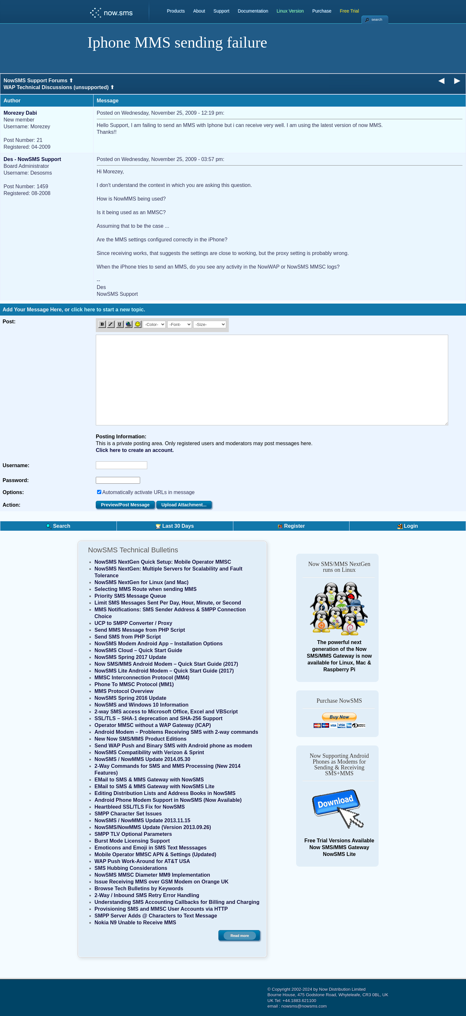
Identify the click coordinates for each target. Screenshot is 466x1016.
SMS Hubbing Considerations (130, 868)
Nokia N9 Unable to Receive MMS (135, 922)
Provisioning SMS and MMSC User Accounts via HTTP (161, 909)
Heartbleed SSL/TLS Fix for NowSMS (139, 807)
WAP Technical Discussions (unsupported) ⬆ (59, 87)
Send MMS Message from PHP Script (139, 630)
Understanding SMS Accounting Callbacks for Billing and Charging (177, 902)
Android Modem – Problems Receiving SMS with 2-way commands (176, 732)
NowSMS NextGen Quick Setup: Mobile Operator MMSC (162, 562)
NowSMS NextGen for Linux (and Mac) (141, 582)
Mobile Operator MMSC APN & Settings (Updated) (155, 854)
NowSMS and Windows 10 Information (141, 705)
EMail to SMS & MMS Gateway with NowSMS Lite (154, 786)
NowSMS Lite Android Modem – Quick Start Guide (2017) (164, 671)
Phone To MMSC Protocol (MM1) (134, 684)
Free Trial (349, 11)
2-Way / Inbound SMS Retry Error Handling (146, 895)
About (199, 11)
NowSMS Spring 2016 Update (130, 698)
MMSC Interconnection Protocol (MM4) (141, 677)
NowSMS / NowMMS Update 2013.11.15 (142, 820)
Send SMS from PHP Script (127, 637)
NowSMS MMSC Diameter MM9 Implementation (152, 875)
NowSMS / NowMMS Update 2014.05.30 (142, 759)
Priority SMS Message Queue (130, 596)
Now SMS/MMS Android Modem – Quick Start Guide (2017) (166, 664)
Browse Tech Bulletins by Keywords (138, 888)
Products (176, 11)
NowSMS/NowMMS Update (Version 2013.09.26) (152, 827)
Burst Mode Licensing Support (132, 841)
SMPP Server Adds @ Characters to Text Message (155, 915)
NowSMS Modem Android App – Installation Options (158, 643)
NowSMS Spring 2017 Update (130, 657)
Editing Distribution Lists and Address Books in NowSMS (165, 793)
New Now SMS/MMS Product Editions (140, 739)
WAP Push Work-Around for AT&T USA (142, 861)
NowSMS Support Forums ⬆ (38, 80)
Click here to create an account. (135, 450)
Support (221, 11)
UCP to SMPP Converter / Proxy (133, 623)
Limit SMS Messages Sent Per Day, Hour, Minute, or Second (167, 603)
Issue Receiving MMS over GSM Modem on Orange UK (161, 881)
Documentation (253, 11)
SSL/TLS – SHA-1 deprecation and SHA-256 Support (158, 718)
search (377, 19)
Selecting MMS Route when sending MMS (145, 589)
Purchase (321, 11)
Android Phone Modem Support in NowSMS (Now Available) (168, 800)
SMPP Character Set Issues (128, 813)
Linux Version (290, 11)
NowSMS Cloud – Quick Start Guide (138, 650)
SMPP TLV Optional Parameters (133, 834)
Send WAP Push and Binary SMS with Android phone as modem (173, 745)
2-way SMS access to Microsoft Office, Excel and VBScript (166, 711)
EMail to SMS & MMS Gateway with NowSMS (149, 779)
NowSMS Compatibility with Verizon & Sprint (149, 752)
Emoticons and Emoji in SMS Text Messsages (150, 847)
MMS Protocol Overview (123, 691)
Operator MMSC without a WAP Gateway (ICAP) (152, 725)
